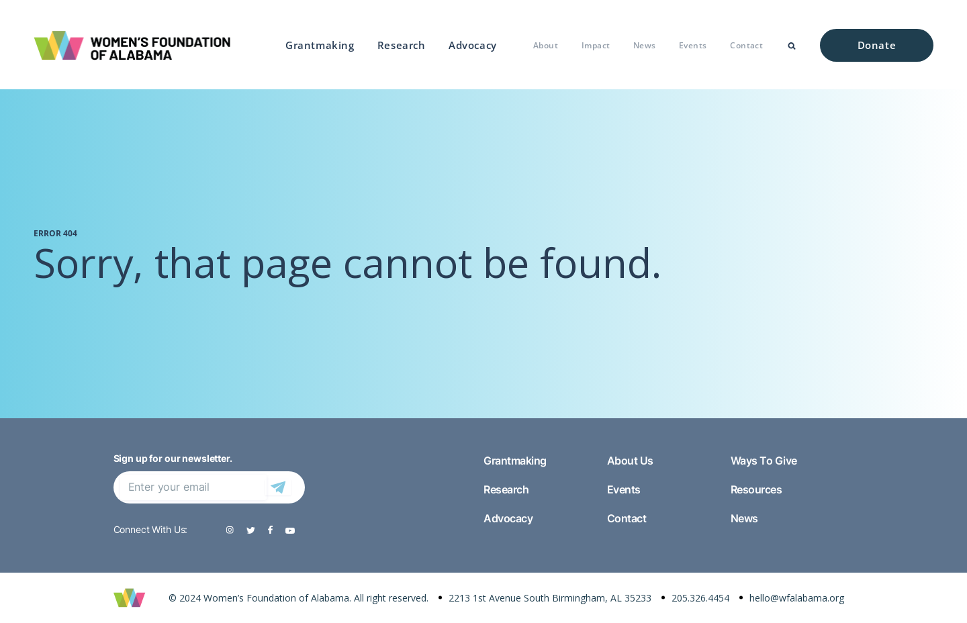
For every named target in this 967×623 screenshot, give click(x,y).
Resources (756, 489)
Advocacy (473, 45)
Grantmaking (320, 45)
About (545, 45)
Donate (877, 45)
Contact (746, 45)
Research (401, 45)
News (644, 45)
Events (693, 45)
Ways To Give (764, 460)
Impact (596, 45)
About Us (630, 460)
